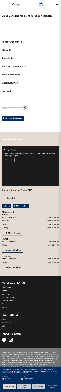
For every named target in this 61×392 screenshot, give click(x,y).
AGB (3, 326)
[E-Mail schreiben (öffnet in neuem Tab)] (12, 233)
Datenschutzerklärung (13, 372)
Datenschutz (6, 323)
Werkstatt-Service (8, 297)
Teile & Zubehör (7, 301)
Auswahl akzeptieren (23, 386)
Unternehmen (7, 304)
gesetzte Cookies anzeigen (52, 386)
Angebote (5, 294)
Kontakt (4, 307)
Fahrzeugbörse (7, 287)
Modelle (5, 291)
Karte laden (9, 160)
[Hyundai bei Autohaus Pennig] (41, 4)
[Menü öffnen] (56, 4)
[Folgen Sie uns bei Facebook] (4, 339)
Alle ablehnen (38, 386)
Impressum (6, 319)
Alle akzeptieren (9, 386)
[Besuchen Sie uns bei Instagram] (10, 339)
